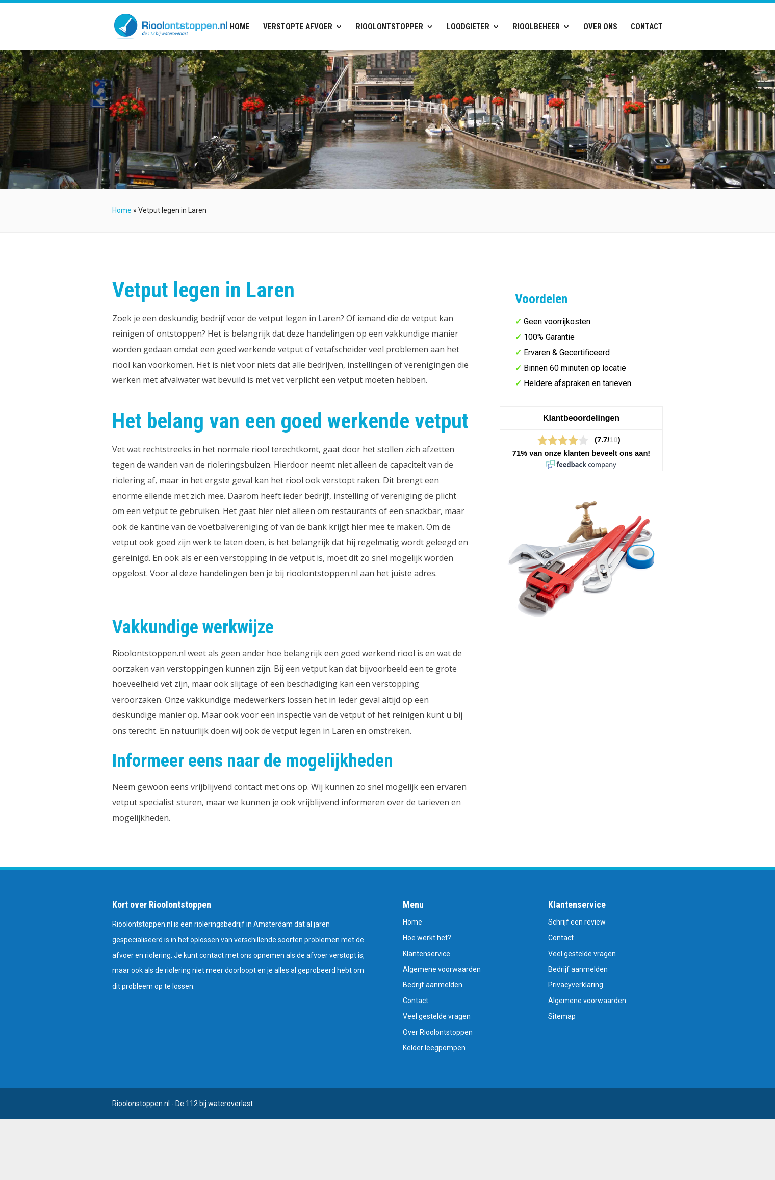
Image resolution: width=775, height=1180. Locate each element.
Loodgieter (468, 27)
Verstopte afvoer (297, 27)
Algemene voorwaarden (442, 969)
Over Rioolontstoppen (438, 1032)
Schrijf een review (577, 922)
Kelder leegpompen (434, 1048)
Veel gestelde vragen (437, 1016)
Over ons (600, 27)
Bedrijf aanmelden (432, 985)
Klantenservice (426, 954)
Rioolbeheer (536, 27)
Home (240, 27)
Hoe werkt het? (427, 938)
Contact (647, 27)
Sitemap (562, 1016)
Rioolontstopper (389, 27)
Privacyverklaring (575, 985)
